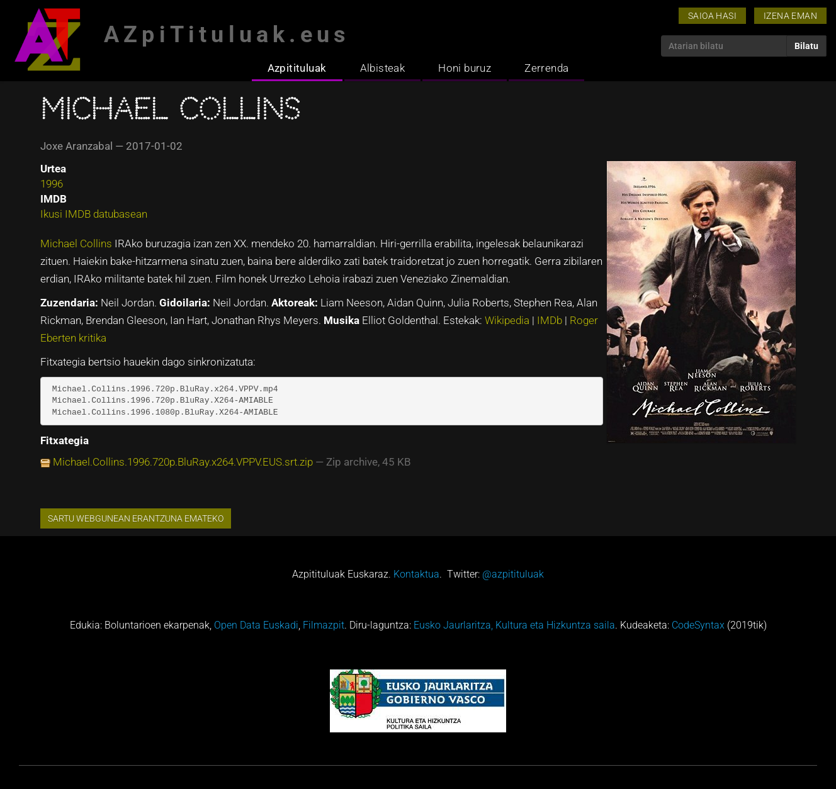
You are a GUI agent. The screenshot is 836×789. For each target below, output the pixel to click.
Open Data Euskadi (256, 625)
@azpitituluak (513, 574)
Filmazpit (323, 625)
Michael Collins (77, 243)
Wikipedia (508, 320)
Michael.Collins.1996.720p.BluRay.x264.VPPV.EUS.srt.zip (183, 462)
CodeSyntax (698, 625)
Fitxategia (64, 440)
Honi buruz (464, 68)
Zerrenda (546, 68)
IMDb (551, 320)
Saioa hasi (712, 16)
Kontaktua (416, 574)
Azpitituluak (297, 68)
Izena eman (790, 16)
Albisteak (382, 68)
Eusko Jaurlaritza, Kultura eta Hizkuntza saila (514, 625)
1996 (51, 183)
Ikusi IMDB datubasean (93, 214)
